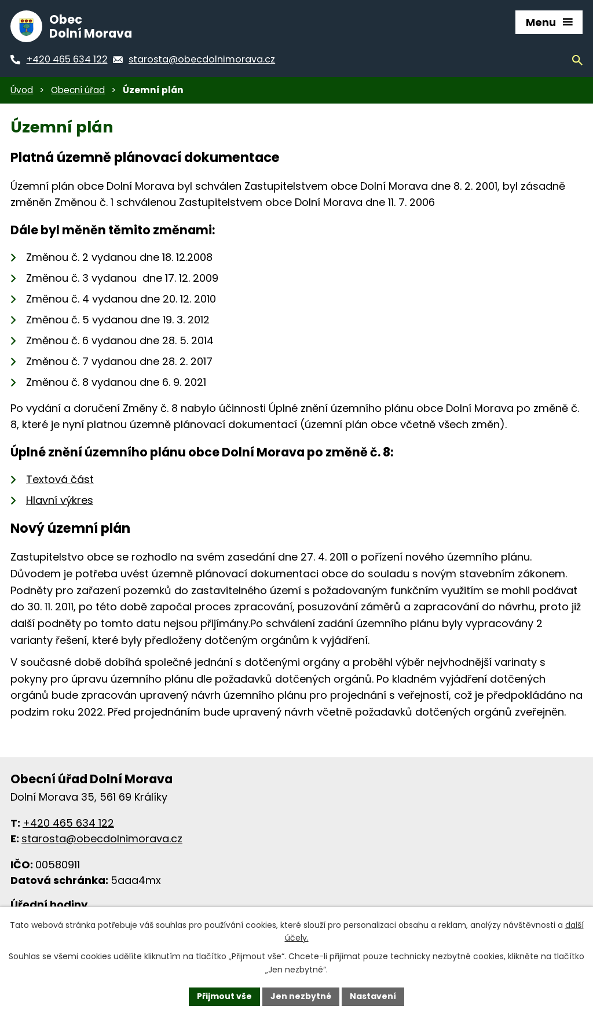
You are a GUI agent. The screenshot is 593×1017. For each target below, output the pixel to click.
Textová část (60, 479)
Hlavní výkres (59, 500)
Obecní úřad (78, 90)
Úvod (21, 90)
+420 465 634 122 (68, 823)
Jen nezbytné (300, 996)
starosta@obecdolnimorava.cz (101, 838)
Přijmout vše (224, 996)
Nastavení (373, 996)
